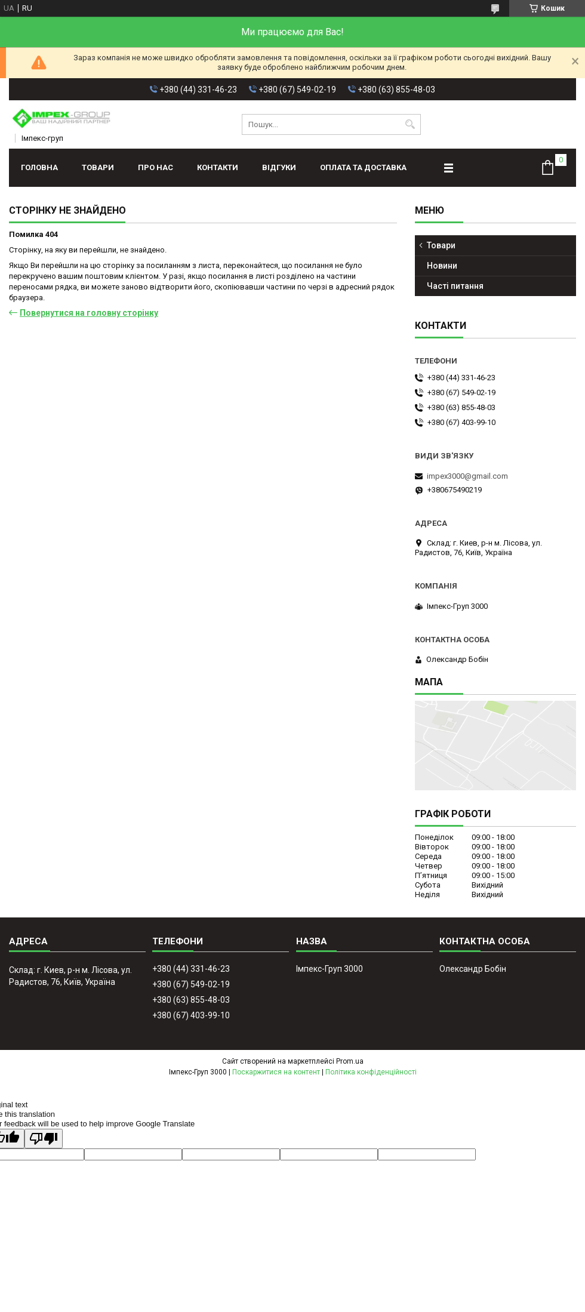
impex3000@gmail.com (467, 476)
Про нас (155, 167)
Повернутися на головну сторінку (89, 313)
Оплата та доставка (363, 167)
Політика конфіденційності (371, 1072)
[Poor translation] (43, 1138)
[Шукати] (410, 124)
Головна (39, 167)
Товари (98, 167)
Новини (442, 265)
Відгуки (279, 167)
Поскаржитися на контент (276, 1072)
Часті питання (455, 286)
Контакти (217, 167)
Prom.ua (350, 1061)
